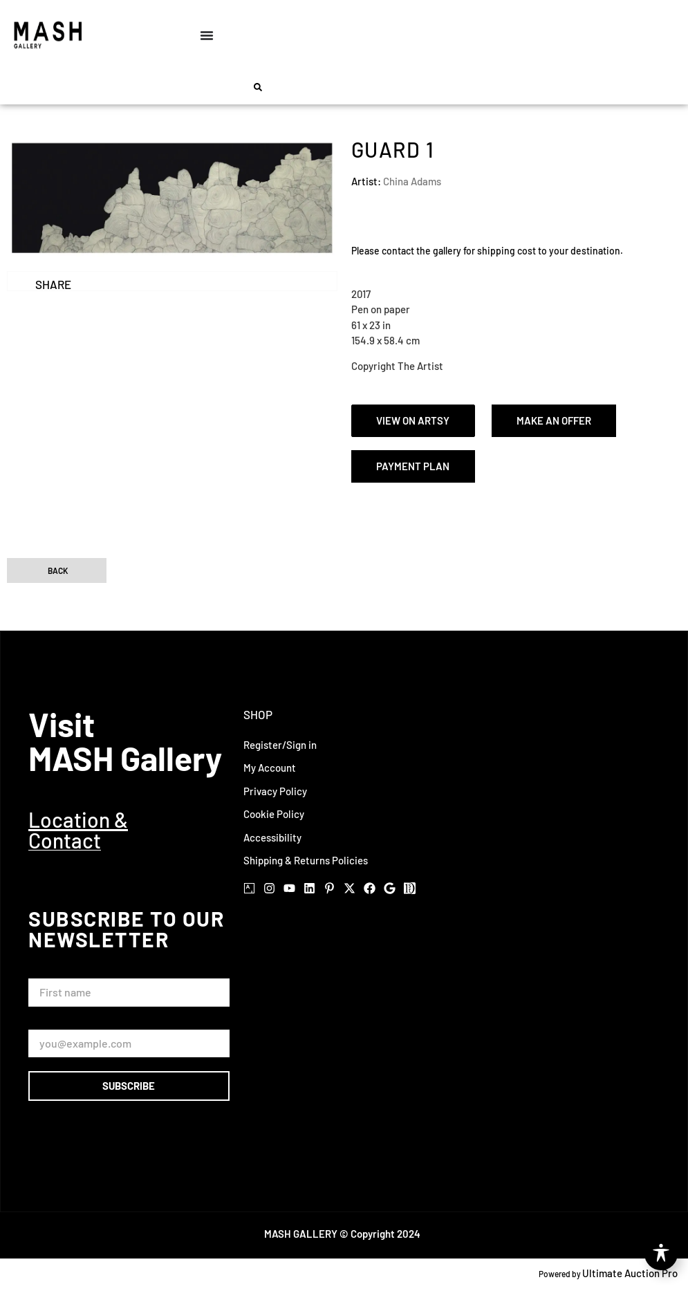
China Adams (412, 181)
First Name (56, 972)
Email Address (63, 1023)
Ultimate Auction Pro (630, 1273)
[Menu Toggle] (207, 35)
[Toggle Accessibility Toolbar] (661, 1253)
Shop (257, 714)
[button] (258, 87)
